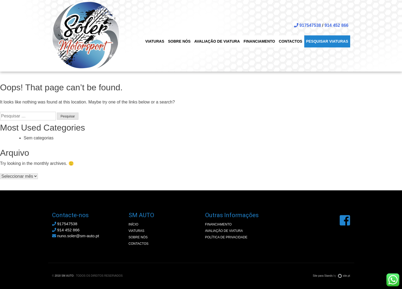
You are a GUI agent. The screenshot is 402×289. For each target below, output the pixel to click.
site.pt (344, 275)
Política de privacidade (226, 237)
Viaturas (154, 41)
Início (134, 224)
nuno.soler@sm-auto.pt (75, 236)
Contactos (290, 41)
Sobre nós (179, 41)
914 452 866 (337, 25)
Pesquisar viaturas (327, 41)
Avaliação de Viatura (217, 41)
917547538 (307, 25)
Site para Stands (323, 275)
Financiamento (259, 41)
